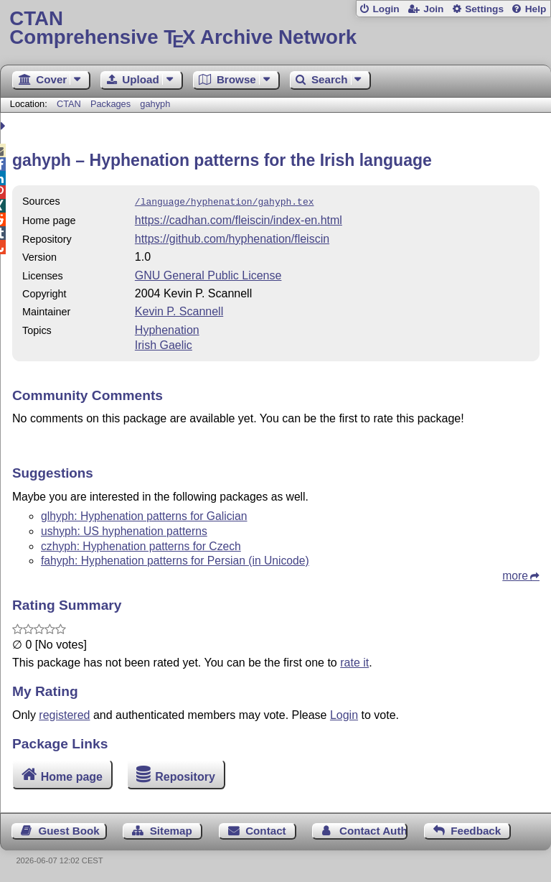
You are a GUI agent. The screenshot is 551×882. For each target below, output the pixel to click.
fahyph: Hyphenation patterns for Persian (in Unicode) (175, 559)
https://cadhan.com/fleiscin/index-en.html (238, 219)
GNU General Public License (208, 274)
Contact (265, 829)
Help (536, 9)
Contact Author (373, 829)
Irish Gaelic (163, 344)
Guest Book (69, 829)
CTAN (69, 103)
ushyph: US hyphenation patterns (124, 530)
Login (385, 9)
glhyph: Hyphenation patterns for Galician (144, 515)
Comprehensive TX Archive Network (275, 28)
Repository (185, 775)
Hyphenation (167, 328)
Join (433, 9)
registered (64, 713)
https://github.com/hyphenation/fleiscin (232, 237)
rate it (354, 661)
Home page (72, 775)
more (515, 574)
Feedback (476, 829)
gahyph (155, 103)
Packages (111, 103)
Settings (484, 9)
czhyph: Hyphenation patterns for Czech (141, 545)
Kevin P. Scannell (179, 310)
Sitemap (171, 829)
